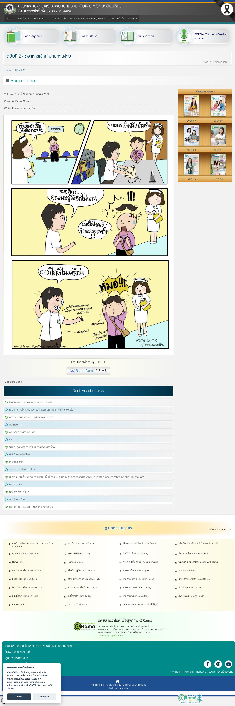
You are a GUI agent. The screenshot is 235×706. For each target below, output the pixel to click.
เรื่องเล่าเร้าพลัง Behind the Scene (139, 543)
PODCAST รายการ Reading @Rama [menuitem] (87, 18)
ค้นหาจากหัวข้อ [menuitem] (117, 18)
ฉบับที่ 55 (218, 179)
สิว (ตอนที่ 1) (15, 424)
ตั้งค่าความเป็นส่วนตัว (34, 682)
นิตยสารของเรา (205, 91)
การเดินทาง (176, 672)
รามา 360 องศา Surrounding (137, 587)
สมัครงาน (201, 672)
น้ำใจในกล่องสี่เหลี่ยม (19, 454)
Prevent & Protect (187, 570)
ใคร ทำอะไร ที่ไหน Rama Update (27, 587)
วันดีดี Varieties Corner (189, 587)
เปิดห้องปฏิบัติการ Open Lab (81, 570)
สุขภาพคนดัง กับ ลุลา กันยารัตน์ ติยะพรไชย (31, 507)
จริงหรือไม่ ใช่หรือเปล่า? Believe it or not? (198, 543)
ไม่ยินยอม (44, 696)
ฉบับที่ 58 (191, 150)
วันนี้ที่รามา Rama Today (79, 596)
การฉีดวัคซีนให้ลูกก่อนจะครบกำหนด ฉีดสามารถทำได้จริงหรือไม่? (41, 410)
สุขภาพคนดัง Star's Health (191, 596)
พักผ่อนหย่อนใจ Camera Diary (193, 553)
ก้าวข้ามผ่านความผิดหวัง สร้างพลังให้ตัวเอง (31, 417)
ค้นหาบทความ (145, 36)
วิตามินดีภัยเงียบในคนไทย (22, 469)
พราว (12, 439)
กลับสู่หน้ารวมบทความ (219, 530)
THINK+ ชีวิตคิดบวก (77, 604)
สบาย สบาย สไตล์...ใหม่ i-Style (82, 587)
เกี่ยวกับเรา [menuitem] (23, 18)
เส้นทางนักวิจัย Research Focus (138, 579)
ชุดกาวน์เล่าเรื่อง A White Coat (26, 570)
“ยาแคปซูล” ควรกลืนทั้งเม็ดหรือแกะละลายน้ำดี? (32, 447)
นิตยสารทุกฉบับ (32, 36)
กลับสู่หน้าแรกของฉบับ (215, 62)
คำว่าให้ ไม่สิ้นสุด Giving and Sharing (140, 562)
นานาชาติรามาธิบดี (19, 492)
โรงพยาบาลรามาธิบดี (17, 651)
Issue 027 (20, 70)
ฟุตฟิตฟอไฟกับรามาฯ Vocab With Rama (198, 562)
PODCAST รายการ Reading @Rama (211, 36)
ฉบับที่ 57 (218, 150)
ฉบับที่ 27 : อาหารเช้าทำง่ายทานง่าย (39, 56)
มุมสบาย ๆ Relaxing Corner (25, 553)
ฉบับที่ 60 (191, 121)
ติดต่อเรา (189, 672)
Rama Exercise (75, 562)
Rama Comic (86, 371)
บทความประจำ (88, 36)
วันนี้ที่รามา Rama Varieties (25, 596)
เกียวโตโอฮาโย (16, 462)
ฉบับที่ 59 (218, 121)
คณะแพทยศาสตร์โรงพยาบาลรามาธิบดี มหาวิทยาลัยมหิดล (70, 6)
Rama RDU (17, 562)
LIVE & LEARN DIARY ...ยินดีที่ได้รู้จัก (141, 604)
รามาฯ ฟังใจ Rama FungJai (136, 570)
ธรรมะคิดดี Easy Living (79, 553)
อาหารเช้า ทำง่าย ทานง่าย (22, 432)
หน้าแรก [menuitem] (10, 18)
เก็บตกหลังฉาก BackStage (136, 596)
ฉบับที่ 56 (191, 179)
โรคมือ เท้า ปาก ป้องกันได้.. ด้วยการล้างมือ (30, 402)
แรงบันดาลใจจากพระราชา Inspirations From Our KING (33, 545)
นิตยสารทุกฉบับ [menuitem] (40, 18)
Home (9, 70)
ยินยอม (19, 696)
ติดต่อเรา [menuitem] (132, 18)
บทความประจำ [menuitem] (59, 18)
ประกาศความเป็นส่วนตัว (220, 672)
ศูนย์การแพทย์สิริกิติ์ (16, 658)
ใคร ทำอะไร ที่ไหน (17, 499)
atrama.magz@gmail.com (110, 636)
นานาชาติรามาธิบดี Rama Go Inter (194, 579)
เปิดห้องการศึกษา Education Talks (84, 579)
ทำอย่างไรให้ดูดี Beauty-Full (25, 579)
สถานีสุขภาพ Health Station (81, 543)
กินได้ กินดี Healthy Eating (135, 553)
